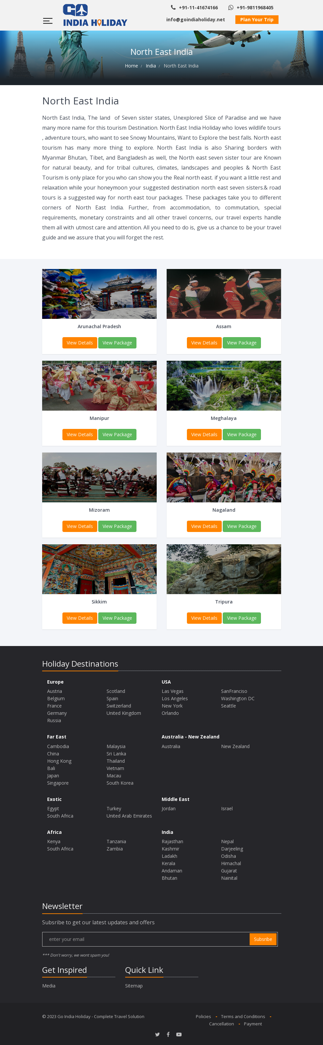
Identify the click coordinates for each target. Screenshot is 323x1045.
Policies (203, 1016)
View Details (80, 342)
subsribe (263, 939)
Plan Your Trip (257, 19)
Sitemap (134, 985)
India (151, 66)
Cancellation (221, 1024)
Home (131, 66)
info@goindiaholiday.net (195, 19)
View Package (117, 342)
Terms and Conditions (243, 1016)
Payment (253, 1024)
